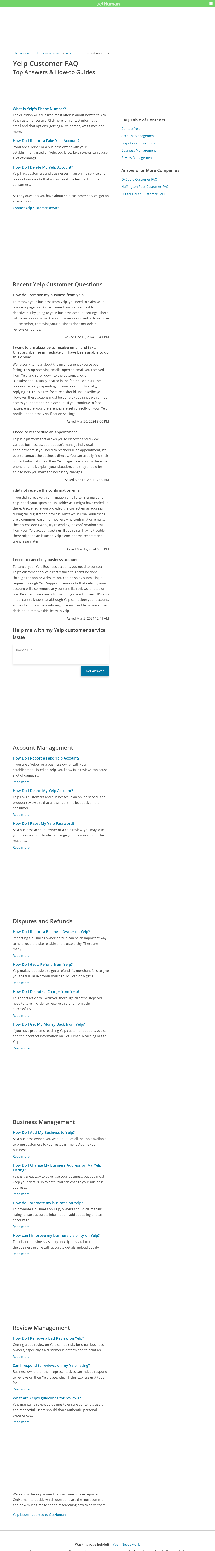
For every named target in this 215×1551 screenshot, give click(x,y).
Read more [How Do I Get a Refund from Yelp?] (21, 983)
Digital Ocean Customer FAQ (143, 194)
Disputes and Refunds (138, 143)
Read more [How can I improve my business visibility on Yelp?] (21, 1254)
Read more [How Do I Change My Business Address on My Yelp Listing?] (21, 1194)
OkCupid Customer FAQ (139, 179)
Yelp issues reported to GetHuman (39, 1514)
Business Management (138, 150)
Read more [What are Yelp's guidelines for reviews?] (21, 1422)
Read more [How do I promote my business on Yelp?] (21, 1226)
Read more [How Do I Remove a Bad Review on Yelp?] (21, 1356)
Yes (115, 1544)
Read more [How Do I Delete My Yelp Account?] (21, 814)
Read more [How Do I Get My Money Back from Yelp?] (21, 1048)
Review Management (137, 157)
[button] (211, 3)
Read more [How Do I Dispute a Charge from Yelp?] (21, 1015)
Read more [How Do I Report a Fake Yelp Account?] (21, 782)
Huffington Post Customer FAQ (144, 186)
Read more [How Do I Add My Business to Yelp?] (21, 1156)
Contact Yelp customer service (36, 208)
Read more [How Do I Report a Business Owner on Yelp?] (21, 955)
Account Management (138, 136)
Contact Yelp (131, 128)
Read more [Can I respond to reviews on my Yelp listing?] (21, 1389)
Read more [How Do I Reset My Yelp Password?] (21, 847)
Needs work (131, 1544)
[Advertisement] (61, 245)
